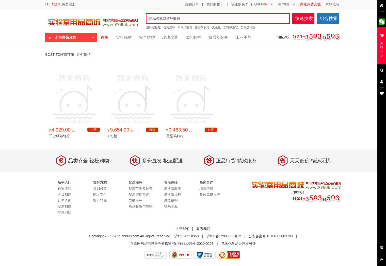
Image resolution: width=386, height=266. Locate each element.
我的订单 (192, 4)
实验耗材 (124, 37)
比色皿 (216, 27)
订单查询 (64, 200)
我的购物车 (215, 4)
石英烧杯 (169, 27)
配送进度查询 (139, 194)
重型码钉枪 (175, 136)
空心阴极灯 (202, 27)
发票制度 (64, 206)
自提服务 (135, 200)
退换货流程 (172, 194)
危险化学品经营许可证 (238, 244)
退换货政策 (172, 188)
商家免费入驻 (310, 4)
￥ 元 (61, 130)
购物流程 (332, 4)
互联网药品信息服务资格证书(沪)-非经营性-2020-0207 (171, 244)
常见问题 (64, 212)
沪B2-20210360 (187, 236)
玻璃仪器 (170, 37)
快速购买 (239, 4)
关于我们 (183, 229)
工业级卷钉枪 (59, 136)
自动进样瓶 (248, 27)
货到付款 (100, 188)
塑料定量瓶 (153, 27)
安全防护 (147, 37)
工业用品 (243, 37)
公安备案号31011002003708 (271, 236)
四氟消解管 (184, 27)
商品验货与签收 (141, 206)
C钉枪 (112, 136)
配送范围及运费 (141, 188)
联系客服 (171, 206)
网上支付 (100, 194)
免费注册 (69, 4)
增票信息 (206, 188)
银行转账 (100, 200)
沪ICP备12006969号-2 (224, 236)
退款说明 (171, 200)
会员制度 (64, 194)
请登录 (55, 4)
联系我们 (203, 229)
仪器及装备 (218, 37)
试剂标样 (193, 37)
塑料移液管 (230, 27)
